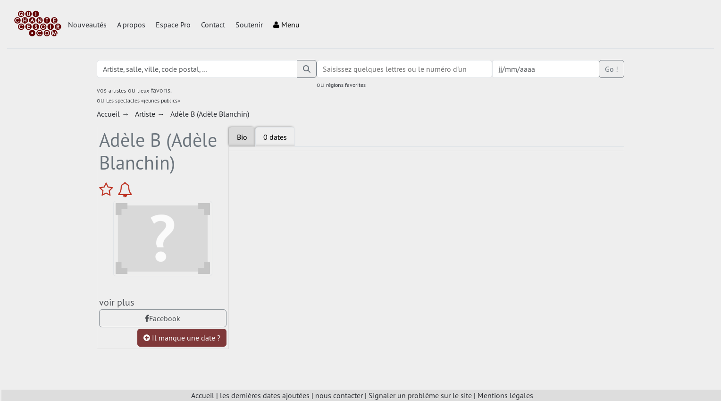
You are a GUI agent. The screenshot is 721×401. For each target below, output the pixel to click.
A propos (131, 24)
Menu (286, 24)
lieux (143, 90)
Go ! (611, 69)
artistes (117, 90)
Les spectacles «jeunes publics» (143, 100)
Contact (213, 24)
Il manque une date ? (181, 337)
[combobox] (405, 69)
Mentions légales (505, 395)
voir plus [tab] (116, 302)
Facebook (162, 318)
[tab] (275, 137)
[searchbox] (404, 69)
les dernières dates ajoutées (265, 395)
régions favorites (346, 84)
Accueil (202, 395)
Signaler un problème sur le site (420, 395)
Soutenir (249, 24)
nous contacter (339, 395)
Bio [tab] (242, 137)
